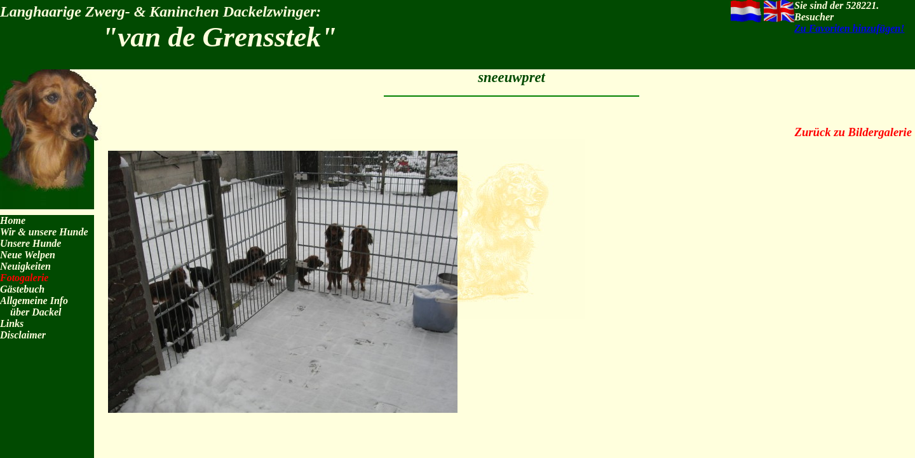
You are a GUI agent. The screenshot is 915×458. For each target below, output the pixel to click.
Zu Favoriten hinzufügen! (849, 28)
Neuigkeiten (25, 266)
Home (12, 220)
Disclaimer (23, 335)
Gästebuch (22, 289)
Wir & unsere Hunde (44, 231)
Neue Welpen (27, 254)
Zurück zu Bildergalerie (853, 132)
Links (12, 323)
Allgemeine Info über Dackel (34, 306)
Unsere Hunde (30, 243)
